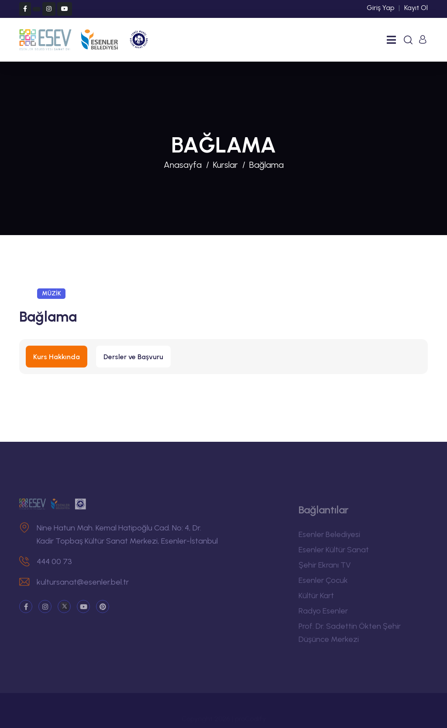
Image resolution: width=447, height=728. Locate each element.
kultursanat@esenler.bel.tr (83, 584)
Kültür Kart (316, 598)
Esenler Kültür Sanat (334, 552)
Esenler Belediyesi (329, 537)
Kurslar (225, 164)
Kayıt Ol (416, 7)
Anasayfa (183, 164)
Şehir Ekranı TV (325, 567)
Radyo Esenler (323, 613)
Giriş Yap (380, 7)
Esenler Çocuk (323, 583)
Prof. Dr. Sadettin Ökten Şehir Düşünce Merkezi (350, 635)
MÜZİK (51, 293)
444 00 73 (54, 564)
